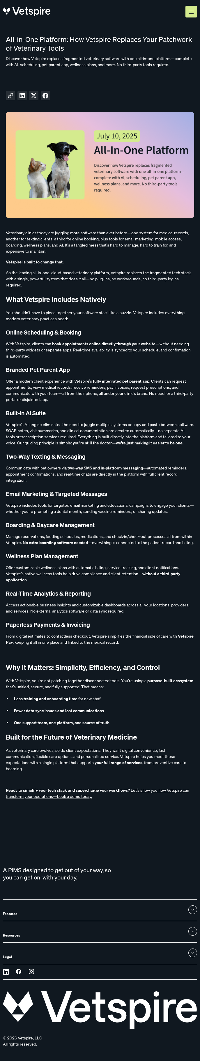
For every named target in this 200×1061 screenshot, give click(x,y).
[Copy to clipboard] (10, 95)
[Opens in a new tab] (6, 972)
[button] (191, 11)
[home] (27, 11)
